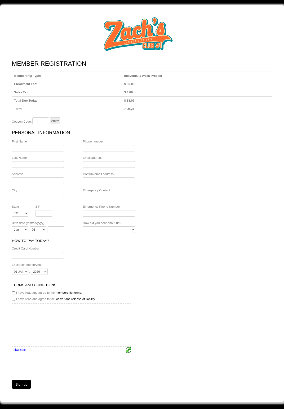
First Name (19, 141)
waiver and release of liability (75, 299)
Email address (92, 157)
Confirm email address (98, 174)
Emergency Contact (96, 190)
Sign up (21, 384)
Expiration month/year (27, 265)
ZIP (38, 206)
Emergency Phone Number (101, 206)
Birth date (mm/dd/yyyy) (28, 223)
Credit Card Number (25, 248)
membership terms (68, 292)
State (15, 206)
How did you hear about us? (102, 223)
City (14, 190)
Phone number (93, 141)
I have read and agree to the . (47, 292)
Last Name (19, 157)
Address (17, 174)
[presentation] (48, 362)
